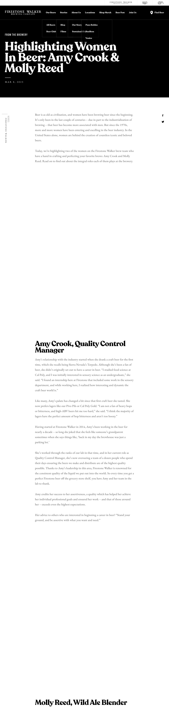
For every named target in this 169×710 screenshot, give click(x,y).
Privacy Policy (19, 700)
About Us (76, 13)
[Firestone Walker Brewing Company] (121, 3)
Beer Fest (120, 13)
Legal (7, 700)
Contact (120, 642)
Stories (63, 13)
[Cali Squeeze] (160, 3)
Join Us (132, 13)
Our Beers (51, 13)
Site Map (126, 700)
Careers (119, 648)
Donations (153, 642)
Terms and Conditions (37, 700)
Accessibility (155, 654)
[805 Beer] (144, 3)
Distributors (155, 648)
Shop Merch (105, 13)
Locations (90, 13)
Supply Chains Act (111, 700)
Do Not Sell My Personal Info (62, 700)
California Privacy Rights (89, 700)
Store (118, 654)
